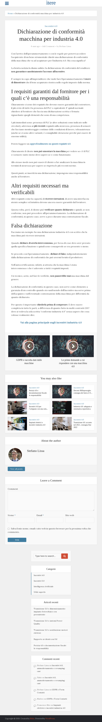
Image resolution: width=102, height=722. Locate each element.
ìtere (51, 2)
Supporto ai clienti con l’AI (45, 639)
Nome (12, 515)
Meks (32, 718)
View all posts (16, 469)
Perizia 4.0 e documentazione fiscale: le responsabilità (38, 393)
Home (10, 13)
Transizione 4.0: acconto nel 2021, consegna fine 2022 (83, 425)
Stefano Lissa (65, 46)
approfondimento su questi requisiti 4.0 (50, 143)
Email (40, 515)
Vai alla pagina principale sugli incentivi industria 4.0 (51, 322)
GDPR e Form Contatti (57, 699)
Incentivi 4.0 (51, 26)
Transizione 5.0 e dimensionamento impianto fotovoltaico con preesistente (49, 612)
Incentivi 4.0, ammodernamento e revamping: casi (51, 668)
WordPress (50, 718)
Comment (13, 489)
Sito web (69, 515)
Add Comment (48, 46)
